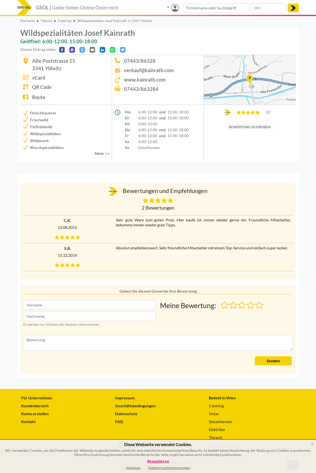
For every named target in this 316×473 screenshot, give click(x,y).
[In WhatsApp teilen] (112, 50)
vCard (38, 78)
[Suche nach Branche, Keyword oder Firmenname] (216, 8)
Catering (216, 405)
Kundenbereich (35, 405)
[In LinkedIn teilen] (102, 50)
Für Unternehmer (37, 397)
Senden (273, 360)
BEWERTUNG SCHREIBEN (250, 127)
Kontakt (28, 421)
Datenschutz (126, 413)
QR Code (42, 87)
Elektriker (217, 429)
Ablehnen (133, 468)
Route (38, 97)
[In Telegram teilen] (122, 50)
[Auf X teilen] (82, 50)
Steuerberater (221, 421)
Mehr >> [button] (102, 153)
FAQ (119, 421)
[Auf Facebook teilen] (62, 50)
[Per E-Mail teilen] (92, 50)
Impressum (125, 397)
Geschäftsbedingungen (135, 405)
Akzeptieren (158, 461)
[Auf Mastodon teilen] (72, 50)
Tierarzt (215, 437)
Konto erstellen (35, 413)
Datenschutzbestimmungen (169, 468)
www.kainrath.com (145, 80)
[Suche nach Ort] (268, 8)
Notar (214, 413)
